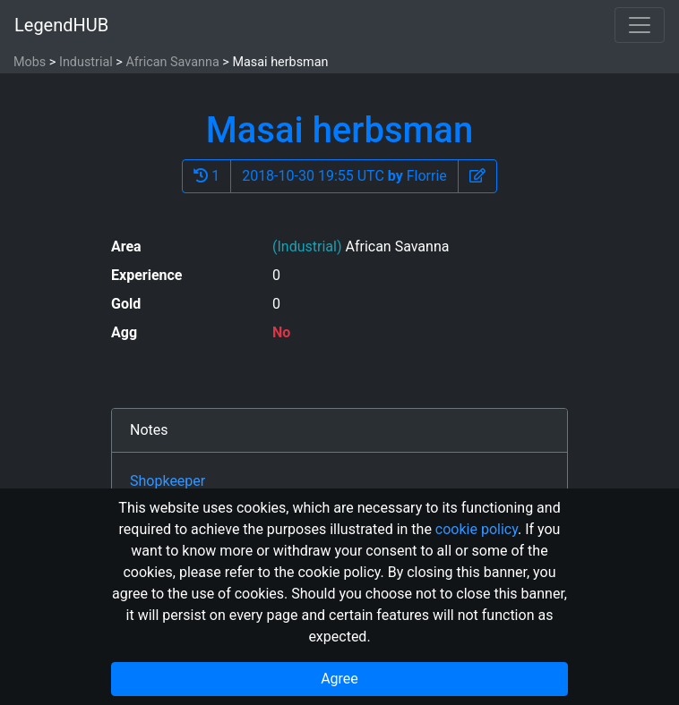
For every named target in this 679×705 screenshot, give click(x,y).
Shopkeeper (167, 480)
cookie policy (476, 529)
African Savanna (172, 62)
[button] (477, 176)
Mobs (29, 62)
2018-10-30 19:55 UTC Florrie (344, 175)
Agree (339, 678)
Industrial (86, 62)
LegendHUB (61, 25)
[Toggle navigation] (640, 25)
